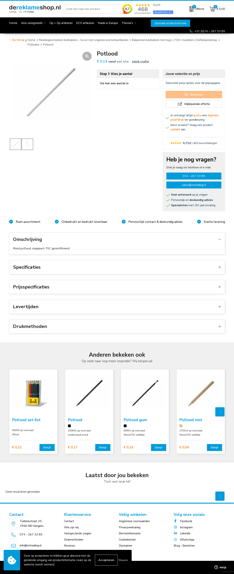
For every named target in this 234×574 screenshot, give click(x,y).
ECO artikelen (85, 23)
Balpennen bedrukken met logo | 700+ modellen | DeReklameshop (174, 40)
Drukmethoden (73, 540)
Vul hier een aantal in (114, 83)
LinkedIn (182, 533)
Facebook (183, 521)
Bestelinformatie (130, 533)
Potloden (33, 45)
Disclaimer (125, 546)
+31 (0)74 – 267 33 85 (209, 31)
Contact (69, 521)
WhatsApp (184, 540)
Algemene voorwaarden (134, 521)
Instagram (183, 527)
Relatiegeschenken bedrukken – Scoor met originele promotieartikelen (83, 40)
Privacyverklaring (129, 527)
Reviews (69, 546)
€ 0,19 (128, 447)
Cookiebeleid (127, 540)
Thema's (127, 23)
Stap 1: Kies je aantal (116, 74)
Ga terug (18, 40)
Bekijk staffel (140, 61)
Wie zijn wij (71, 527)
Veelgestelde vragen (77, 533)
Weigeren (123, 560)
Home (31, 40)
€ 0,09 (184, 447)
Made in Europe (108, 23)
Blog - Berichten (184, 546)
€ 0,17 (73, 447)
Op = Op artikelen (61, 23)
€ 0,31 (17, 447)
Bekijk (47, 447)
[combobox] (93, 8)
